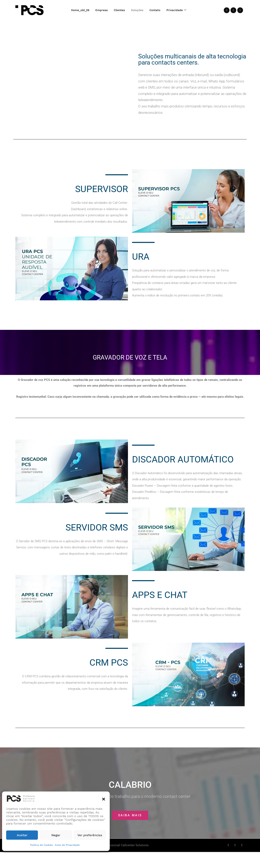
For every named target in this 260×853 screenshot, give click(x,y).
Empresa (100, 10)
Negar (55, 835)
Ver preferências (89, 835)
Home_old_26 (77, 10)
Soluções (138, 10)
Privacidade (179, 10)
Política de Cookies (41, 845)
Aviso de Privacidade (67, 845)
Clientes (119, 10)
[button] (104, 799)
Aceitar (22, 835)
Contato (157, 10)
